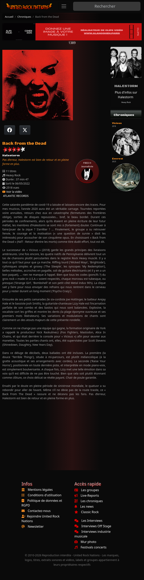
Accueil (9, 16)
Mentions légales (40, 489)
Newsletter (36, 526)
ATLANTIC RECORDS (15, 196)
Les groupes (86, 490)
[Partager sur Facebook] (9, 130)
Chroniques (24, 16)
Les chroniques (88, 501)
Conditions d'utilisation (45, 495)
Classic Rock (86, 512)
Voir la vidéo (12, 192)
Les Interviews (88, 520)
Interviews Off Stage (92, 526)
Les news (84, 506)
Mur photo (85, 542)
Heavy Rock (126, 102)
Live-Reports (86, 495)
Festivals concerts (90, 547)
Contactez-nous (39, 511)
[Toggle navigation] (63, 6)
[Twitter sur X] (25, 130)
